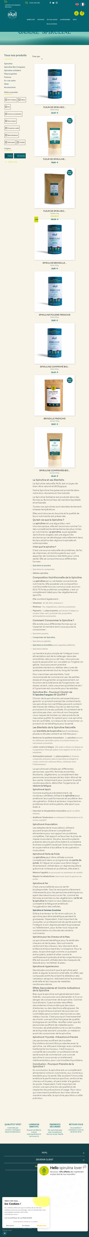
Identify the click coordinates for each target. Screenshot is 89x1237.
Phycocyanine (10, 74)
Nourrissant (12, 121)
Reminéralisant (13, 135)
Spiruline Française (44, 695)
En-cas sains (52, 19)
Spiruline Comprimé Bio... (54, 366)
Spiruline (31, 19)
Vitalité (22, 142)
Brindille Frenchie (55, 418)
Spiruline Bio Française (14, 67)
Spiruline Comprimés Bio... (54, 470)
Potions (40, 19)
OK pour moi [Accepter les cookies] (41, 1226)
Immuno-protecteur (15, 114)
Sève (75, 19)
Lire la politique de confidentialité (18, 1218)
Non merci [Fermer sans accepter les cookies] (10, 1226)
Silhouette (11, 142)
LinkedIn (59, 3)
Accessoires (65, 19)
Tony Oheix (27, 1228)
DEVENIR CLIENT (44, 1159)
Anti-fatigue (12, 100)
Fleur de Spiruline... (54, 159)
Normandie (21, 156)
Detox (23, 100)
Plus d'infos (52, 24)
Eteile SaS (7, 1230)
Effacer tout (11, 162)
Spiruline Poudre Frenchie (54, 315)
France (10, 156)
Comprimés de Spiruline (44, 637)
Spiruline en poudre (42, 565)
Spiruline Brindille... (55, 263)
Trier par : (37, 57)
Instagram (57, 3)
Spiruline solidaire (12, 70)
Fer (9, 107)
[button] (4, 1233)
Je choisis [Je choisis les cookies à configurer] (26, 1226)
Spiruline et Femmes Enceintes (47, 910)
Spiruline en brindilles (43, 645)
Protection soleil (13, 128)
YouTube (53, 3)
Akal (44, 1152)
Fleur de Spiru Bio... (54, 107)
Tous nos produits (15, 55)
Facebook (51, 3)
